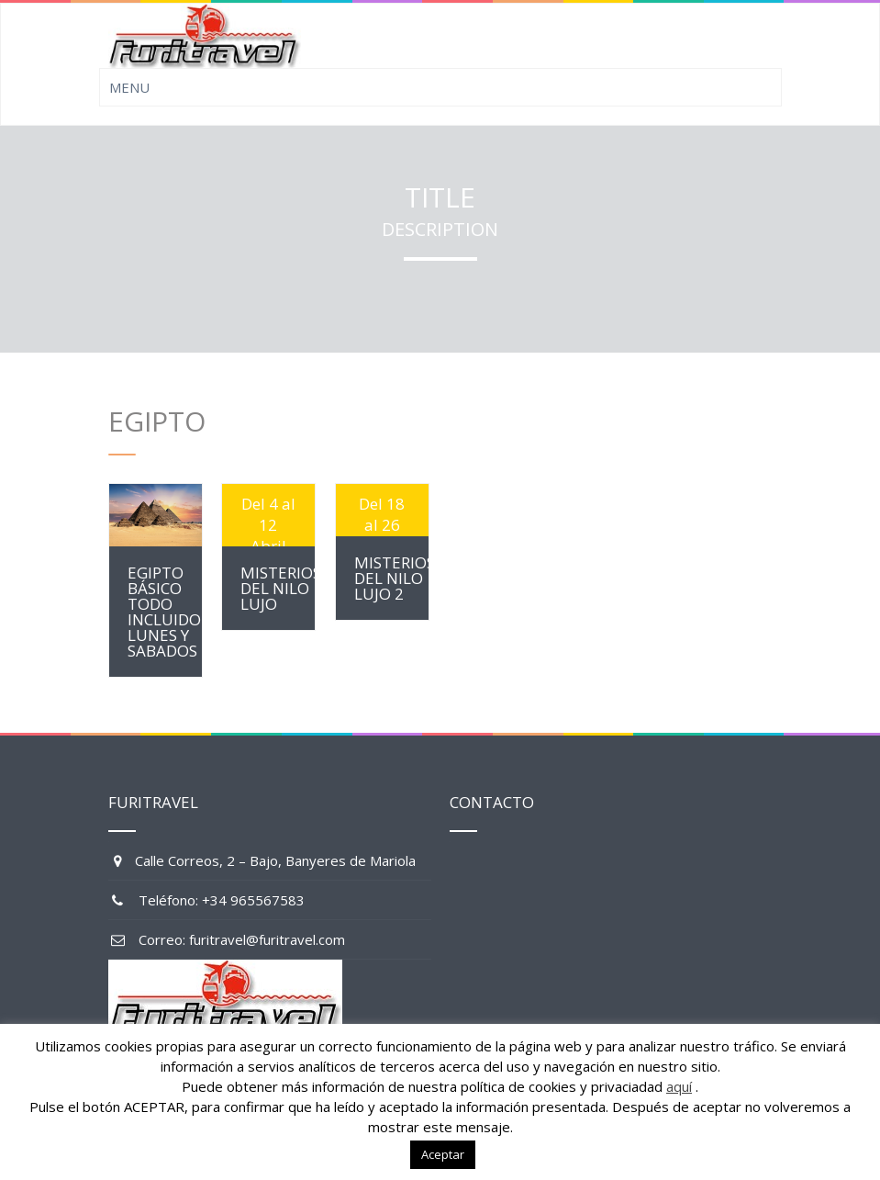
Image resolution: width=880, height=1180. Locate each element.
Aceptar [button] (442, 1154)
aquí (679, 1086)
